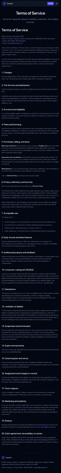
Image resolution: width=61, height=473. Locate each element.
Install (50, 3)
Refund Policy (28, 467)
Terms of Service (7, 467)
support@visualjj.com (15, 43)
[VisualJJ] (8, 3)
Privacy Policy (18, 467)
